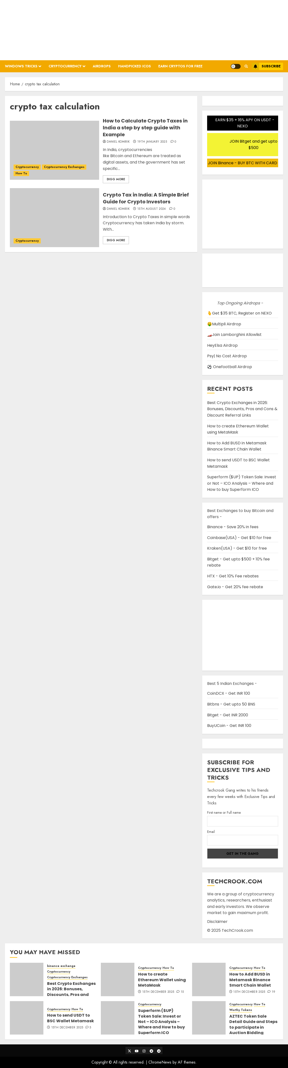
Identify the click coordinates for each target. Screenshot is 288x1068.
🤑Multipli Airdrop (224, 324)
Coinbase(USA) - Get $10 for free (239, 538)
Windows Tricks (21, 66)
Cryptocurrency (65, 66)
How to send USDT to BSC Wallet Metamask (70, 1017)
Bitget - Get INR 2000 (227, 715)
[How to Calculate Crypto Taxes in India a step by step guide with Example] (54, 150)
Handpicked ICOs (134, 66)
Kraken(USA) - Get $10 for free (237, 548)
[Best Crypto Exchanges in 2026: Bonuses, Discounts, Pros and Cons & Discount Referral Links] (26, 979)
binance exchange (61, 966)
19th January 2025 (152, 142)
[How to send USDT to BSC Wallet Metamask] (26, 1018)
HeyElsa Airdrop (222, 345)
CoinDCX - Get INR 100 (228, 693)
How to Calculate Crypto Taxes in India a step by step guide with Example (145, 127)
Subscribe (266, 66)
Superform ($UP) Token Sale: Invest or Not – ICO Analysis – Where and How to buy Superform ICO (241, 483)
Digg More (116, 179)
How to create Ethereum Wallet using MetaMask (238, 429)
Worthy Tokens (240, 1010)
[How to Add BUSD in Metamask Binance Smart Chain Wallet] (209, 979)
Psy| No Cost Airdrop (227, 356)
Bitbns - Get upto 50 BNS (231, 704)
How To (21, 173)
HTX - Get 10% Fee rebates (233, 576)
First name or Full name (224, 812)
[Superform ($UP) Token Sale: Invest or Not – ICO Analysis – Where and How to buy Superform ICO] (117, 1018)
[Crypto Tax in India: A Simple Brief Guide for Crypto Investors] (54, 217)
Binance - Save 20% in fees (232, 527)
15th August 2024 (151, 209)
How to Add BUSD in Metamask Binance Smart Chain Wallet (237, 446)
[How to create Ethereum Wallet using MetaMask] (117, 979)
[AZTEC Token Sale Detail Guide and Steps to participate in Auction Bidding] (209, 1018)
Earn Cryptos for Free (180, 66)
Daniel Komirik (118, 142)
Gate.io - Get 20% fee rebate (235, 587)
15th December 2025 (158, 992)
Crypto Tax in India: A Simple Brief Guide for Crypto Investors (146, 198)
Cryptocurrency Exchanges (64, 167)
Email (211, 831)
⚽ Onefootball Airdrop (229, 367)
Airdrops (102, 66)
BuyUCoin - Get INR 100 (229, 725)
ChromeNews (159, 1062)
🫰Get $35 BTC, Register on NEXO (239, 313)
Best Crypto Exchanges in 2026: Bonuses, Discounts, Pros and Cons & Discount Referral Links (242, 409)
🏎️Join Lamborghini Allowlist (234, 334)
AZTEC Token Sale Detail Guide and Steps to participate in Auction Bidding (253, 1024)
